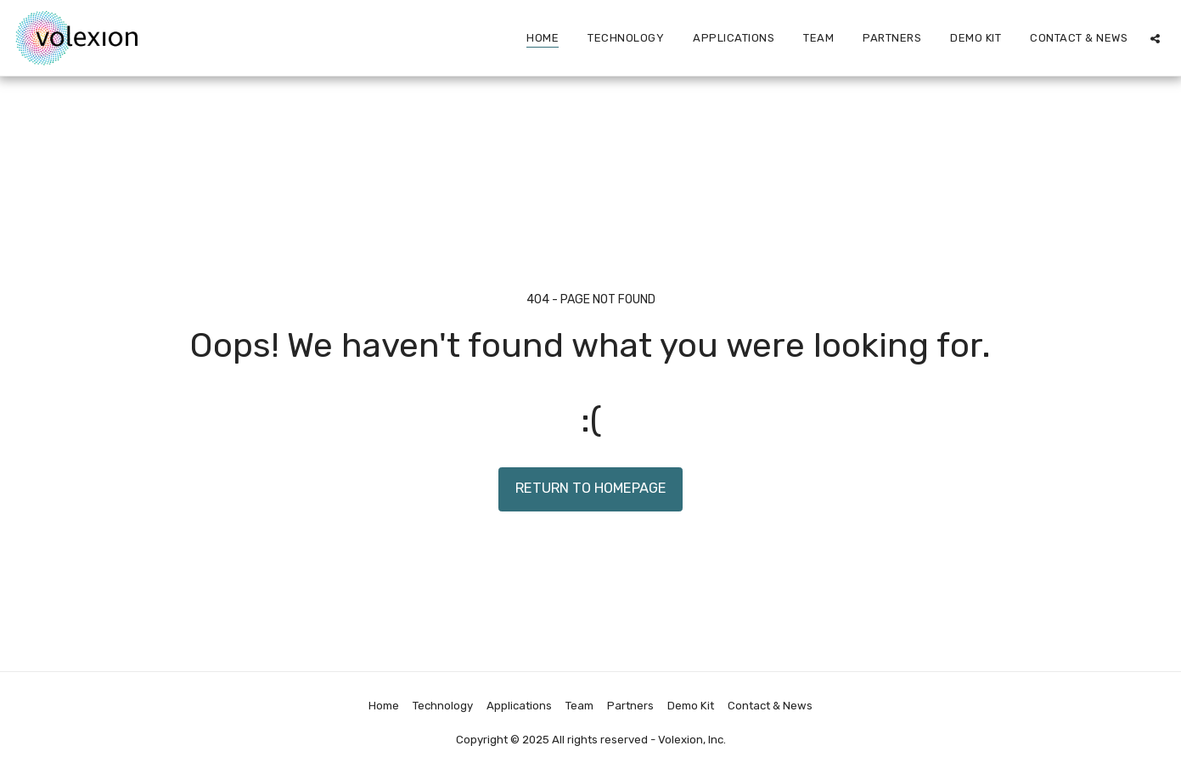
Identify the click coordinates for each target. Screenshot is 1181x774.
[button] (1155, 38)
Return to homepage (590, 488)
